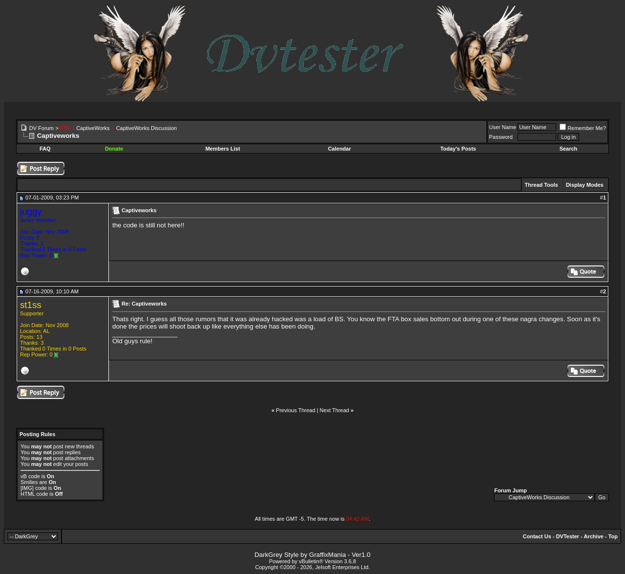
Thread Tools (541, 185)
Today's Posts (458, 149)
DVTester (567, 536)
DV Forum (41, 128)
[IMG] (27, 488)
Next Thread (334, 410)
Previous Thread (295, 410)
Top (613, 536)
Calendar (339, 149)
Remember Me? (583, 128)
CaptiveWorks (92, 128)
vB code (30, 476)
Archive (594, 536)
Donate (114, 149)
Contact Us (537, 536)
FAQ (45, 149)
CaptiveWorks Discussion (146, 128)
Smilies (29, 482)
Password (501, 137)
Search (569, 149)
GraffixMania (327, 554)
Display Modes (585, 185)
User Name (503, 127)
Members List (223, 149)
